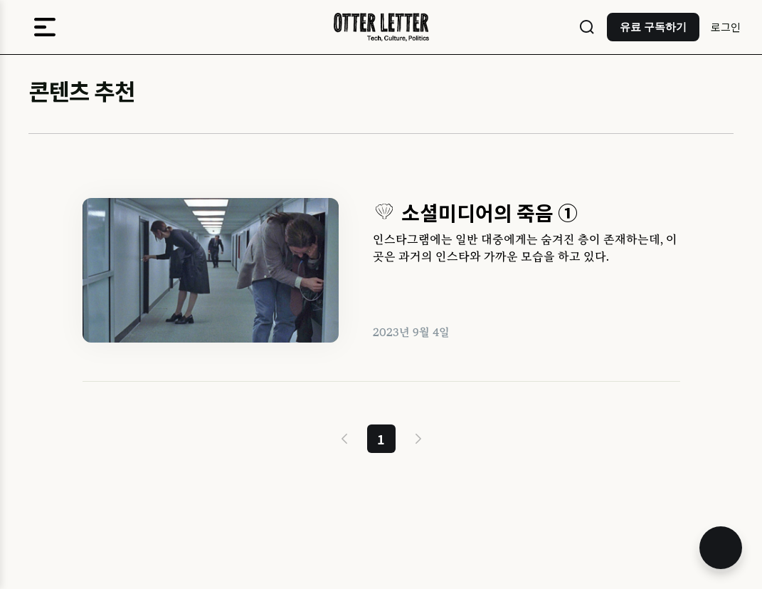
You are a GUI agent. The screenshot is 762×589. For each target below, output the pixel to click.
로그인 (726, 26)
